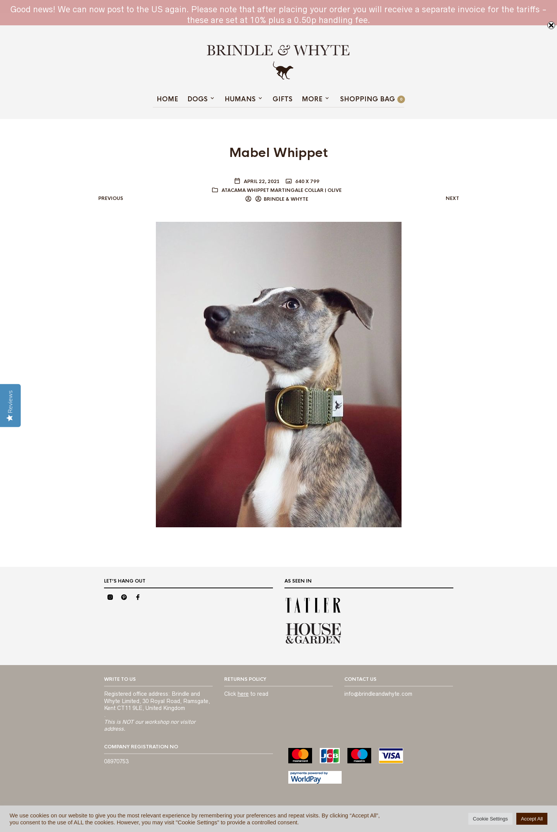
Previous (110, 198)
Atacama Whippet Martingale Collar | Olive (281, 190)
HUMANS (240, 99)
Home (167, 99)
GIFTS (283, 99)
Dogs (197, 99)
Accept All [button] (532, 819)
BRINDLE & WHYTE (286, 199)
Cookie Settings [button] (490, 819)
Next (452, 198)
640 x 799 (306, 181)
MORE (312, 99)
